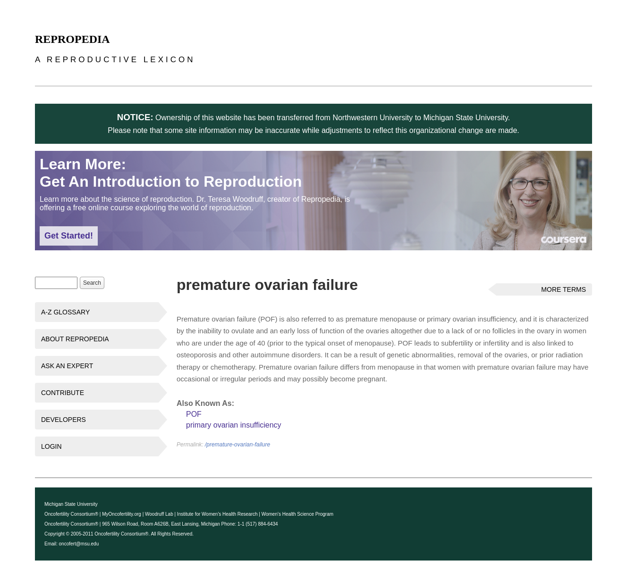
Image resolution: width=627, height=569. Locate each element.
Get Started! (68, 235)
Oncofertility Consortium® (71, 514)
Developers (63, 419)
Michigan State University (71, 504)
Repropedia (72, 39)
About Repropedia (75, 339)
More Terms (563, 289)
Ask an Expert (67, 366)
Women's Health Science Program (297, 514)
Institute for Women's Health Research (217, 514)
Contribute (62, 392)
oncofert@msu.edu (79, 543)
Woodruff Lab (159, 514)
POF (194, 414)
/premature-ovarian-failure (237, 444)
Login (51, 446)
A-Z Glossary (65, 312)
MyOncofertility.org (121, 514)
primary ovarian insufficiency (233, 425)
